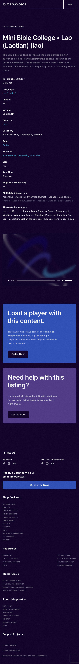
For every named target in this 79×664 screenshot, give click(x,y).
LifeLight (7, 524)
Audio (6, 145)
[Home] (14, 4)
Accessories (8, 537)
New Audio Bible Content (14, 590)
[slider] (36, 280)
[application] (39, 280)
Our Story (7, 606)
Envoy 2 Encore (10, 514)
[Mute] (63, 280)
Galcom (6, 540)
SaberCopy (7, 555)
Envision (6, 507)
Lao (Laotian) (9, 93)
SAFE (5, 530)
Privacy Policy (9, 645)
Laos (5, 124)
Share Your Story (65, 562)
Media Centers (9, 622)
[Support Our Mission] (69, 4)
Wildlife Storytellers (13, 533)
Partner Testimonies (66, 559)
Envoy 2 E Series (10, 511)
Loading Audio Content (13, 584)
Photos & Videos (64, 565)
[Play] (8, 280)
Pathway (6, 527)
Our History (8, 612)
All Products (9, 504)
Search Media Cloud (12, 581)
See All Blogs (63, 555)
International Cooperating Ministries (21, 155)
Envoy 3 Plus (9, 520)
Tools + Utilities (10, 559)
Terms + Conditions (11, 650)
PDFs (5, 565)
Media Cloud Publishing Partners (18, 587)
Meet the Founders (11, 609)
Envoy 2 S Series (10, 517)
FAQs (5, 625)
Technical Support (11, 562)
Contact (6, 619)
